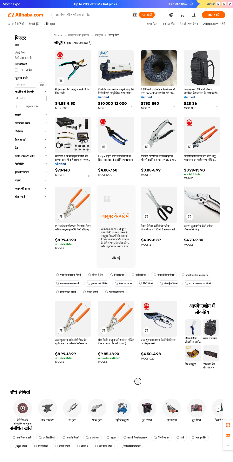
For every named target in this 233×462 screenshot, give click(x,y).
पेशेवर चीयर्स (90, 292)
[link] (228, 425)
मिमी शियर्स (146, 283)
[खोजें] (147, 15)
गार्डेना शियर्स (139, 274)
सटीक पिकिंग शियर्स (130, 446)
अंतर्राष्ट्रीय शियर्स (168, 283)
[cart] (183, 15)
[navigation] (29, 208)
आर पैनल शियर (103, 446)
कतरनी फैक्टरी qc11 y (135, 437)
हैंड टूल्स (99, 35)
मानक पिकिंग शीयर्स (164, 274)
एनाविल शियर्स (47, 437)
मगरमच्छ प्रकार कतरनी (67, 283)
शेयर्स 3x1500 (123, 283)
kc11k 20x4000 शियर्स (198, 283)
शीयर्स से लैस (95, 274)
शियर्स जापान (161, 437)
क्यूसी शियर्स (20, 446)
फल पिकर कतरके (114, 292)
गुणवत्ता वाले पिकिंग (97, 283)
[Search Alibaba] (93, 15)
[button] (135, 14)
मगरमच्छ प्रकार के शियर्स (68, 274)
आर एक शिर (199, 437)
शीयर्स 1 (82, 446)
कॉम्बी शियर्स (62, 446)
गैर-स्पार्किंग (41, 446)
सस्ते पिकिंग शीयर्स (66, 292)
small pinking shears (195, 274)
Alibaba (58, 35)
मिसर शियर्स (117, 274)
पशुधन (111, 437)
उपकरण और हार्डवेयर (78, 35)
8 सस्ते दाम (92, 437)
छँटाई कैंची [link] (114, 35)
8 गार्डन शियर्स (70, 437)
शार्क (180, 437)
